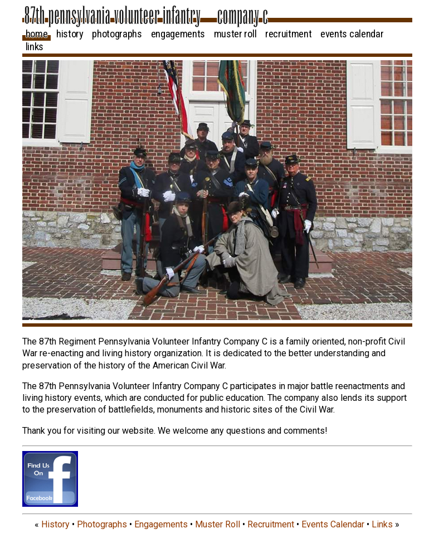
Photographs (117, 34)
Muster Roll (235, 34)
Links (34, 47)
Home (37, 34)
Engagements (178, 34)
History (70, 34)
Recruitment (288, 34)
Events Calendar (351, 34)
